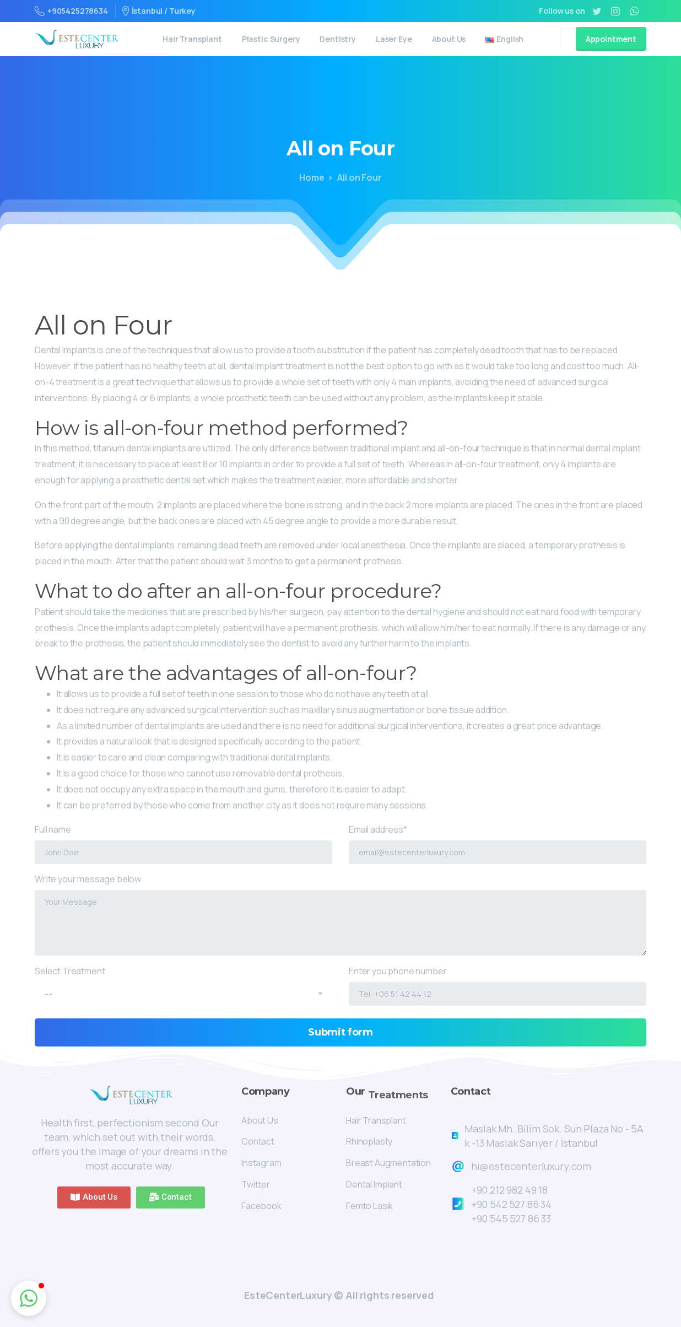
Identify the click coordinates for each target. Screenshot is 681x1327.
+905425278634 (71, 11)
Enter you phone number (497, 985)
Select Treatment (183, 982)
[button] (94, 1197)
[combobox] (183, 994)
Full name (183, 843)
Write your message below (340, 914)
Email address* (497, 843)
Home (311, 177)
